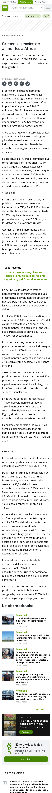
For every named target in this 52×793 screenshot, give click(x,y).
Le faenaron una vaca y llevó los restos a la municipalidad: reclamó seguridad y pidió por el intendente (25, 275)
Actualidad (19, 35)
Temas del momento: (12, 16)
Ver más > (41, 709)
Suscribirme (26, 759)
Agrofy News (7, 35)
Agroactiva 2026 (32, 16)
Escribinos (26, 732)
